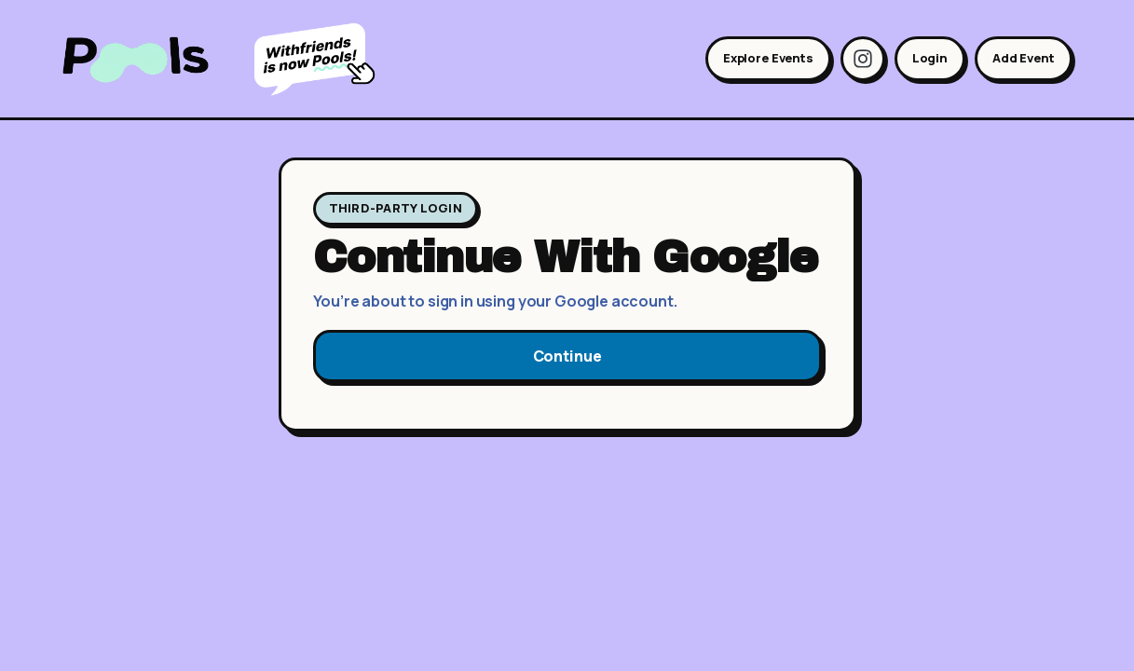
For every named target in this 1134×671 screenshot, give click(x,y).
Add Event (1023, 57)
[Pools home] (150, 58)
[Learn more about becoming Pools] (318, 58)
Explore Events (768, 57)
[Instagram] (862, 58)
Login (930, 57)
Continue (567, 356)
